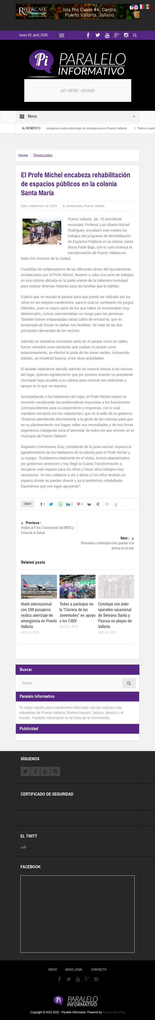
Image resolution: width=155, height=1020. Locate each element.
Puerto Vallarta (94, 206)
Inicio (53, 970)
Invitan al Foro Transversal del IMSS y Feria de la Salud (49, 527)
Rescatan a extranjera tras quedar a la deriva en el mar (106, 543)
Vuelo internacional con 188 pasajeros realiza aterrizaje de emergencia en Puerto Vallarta (73, 128)
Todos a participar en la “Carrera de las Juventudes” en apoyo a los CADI (77, 612)
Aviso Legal (74, 970)
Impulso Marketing (114, 1012)
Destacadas (43, 155)
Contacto (98, 970)
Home (23, 155)
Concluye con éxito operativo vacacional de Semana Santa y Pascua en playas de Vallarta (115, 615)
